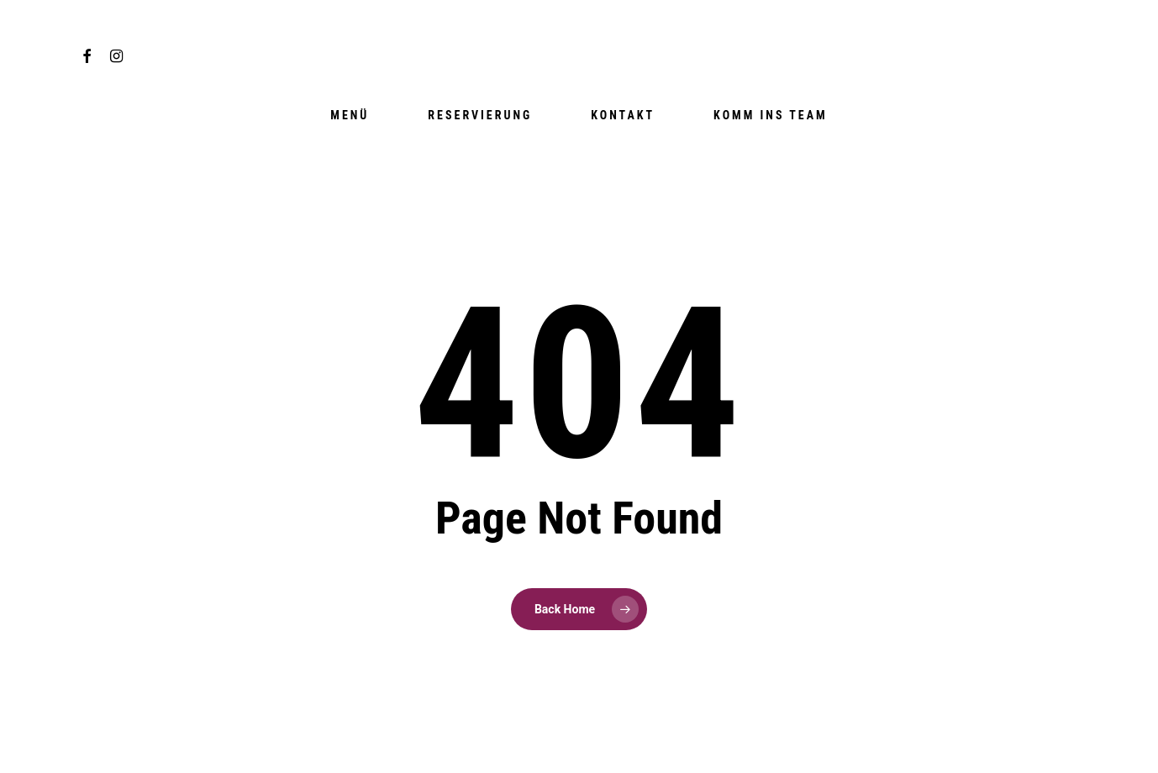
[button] (1126, 9)
